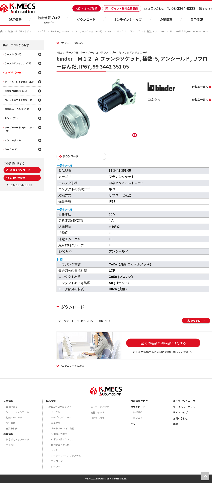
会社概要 (10, 423)
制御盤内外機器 (59, 433)
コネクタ (41, 31)
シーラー (55, 466)
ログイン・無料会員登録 (121, 8)
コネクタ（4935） (14, 72)
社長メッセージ (14, 417)
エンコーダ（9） (13, 140)
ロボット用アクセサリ (62, 439)
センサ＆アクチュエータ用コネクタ (93, 31)
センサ (54, 450)
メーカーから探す (100, 407)
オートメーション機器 (62, 428)
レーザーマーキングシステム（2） (19, 129)
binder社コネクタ (60, 31)
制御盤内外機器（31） (16, 91)
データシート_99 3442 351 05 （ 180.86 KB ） (84, 321)
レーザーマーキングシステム (66, 455)
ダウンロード (70, 156)
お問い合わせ (154, 8)
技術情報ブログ (139, 401)
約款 (175, 424)
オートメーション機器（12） (20, 81)
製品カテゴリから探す (19, 31)
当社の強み (11, 406)
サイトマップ (180, 412)
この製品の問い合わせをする (165, 343)
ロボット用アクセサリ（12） (20, 100)
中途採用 (10, 445)
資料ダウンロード (20, 170)
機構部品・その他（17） (17, 109)
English (205, 8)
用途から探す (97, 418)
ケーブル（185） (13, 54)
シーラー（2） (12, 149)
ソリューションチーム (17, 412)
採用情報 (196, 19)
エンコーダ (57, 461)
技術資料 (137, 412)
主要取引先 (11, 428)
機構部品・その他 (60, 444)
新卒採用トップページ (17, 439)
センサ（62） (12, 118)
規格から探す (97, 412)
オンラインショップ (127, 19)
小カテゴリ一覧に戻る (72, 43)
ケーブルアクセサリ (61, 417)
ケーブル (55, 412)
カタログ (137, 417)
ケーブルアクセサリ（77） (18, 63)
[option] (97, 109)
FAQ (133, 423)
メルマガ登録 (86, 8)
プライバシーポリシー (185, 407)
